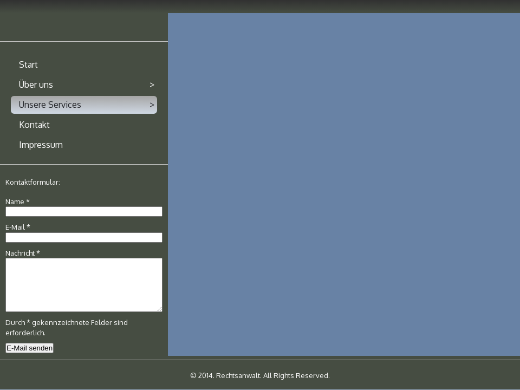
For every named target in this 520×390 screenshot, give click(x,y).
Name (17, 201)
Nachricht (22, 253)
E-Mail (17, 227)
